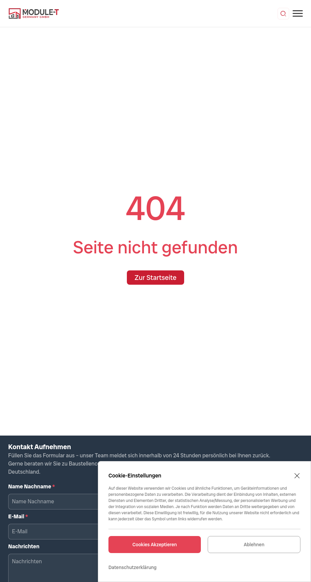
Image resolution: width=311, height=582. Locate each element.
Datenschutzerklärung (132, 567)
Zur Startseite (155, 277)
